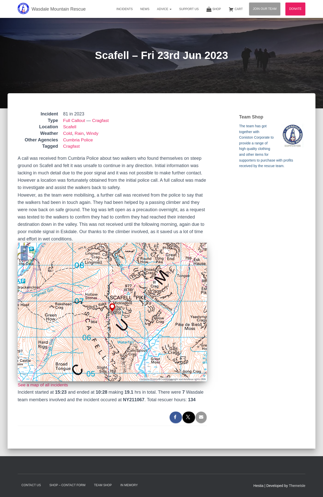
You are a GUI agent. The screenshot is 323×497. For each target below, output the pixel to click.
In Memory (129, 485)
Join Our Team (265, 9)
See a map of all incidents (44, 384)
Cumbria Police (78, 139)
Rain (79, 133)
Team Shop (103, 485)
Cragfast (101, 120)
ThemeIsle (297, 486)
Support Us (189, 9)
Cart (236, 9)
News (144, 9)
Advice (164, 9)
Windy (93, 133)
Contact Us (31, 485)
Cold (67, 133)
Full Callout (74, 120)
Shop (213, 9)
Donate (295, 9)
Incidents (124, 9)
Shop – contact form (67, 485)
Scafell (70, 126)
